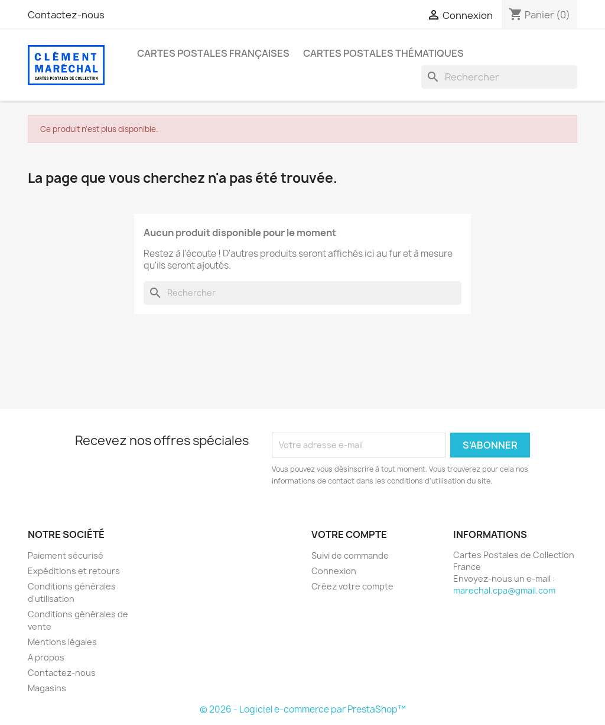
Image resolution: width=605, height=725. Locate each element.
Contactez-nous (66, 14)
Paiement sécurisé (65, 555)
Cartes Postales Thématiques (383, 53)
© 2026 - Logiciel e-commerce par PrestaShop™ (303, 709)
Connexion (333, 570)
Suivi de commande (350, 555)
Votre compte (349, 534)
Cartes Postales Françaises (213, 53)
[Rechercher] (499, 77)
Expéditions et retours (74, 570)
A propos (46, 657)
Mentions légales (62, 641)
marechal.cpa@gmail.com (504, 590)
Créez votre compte (352, 586)
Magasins (47, 688)
